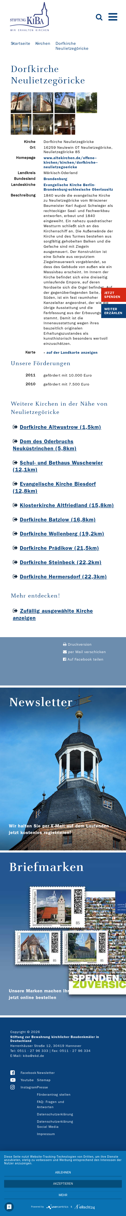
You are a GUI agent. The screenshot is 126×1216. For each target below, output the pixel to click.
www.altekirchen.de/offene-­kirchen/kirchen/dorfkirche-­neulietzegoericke (70, 162)
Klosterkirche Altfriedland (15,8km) (67, 505)
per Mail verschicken (84, 652)
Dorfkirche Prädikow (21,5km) (59, 548)
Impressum (46, 1134)
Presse (42, 1087)
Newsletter (46, 1073)
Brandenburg (55, 179)
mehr (63, 1195)
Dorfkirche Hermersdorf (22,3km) (63, 576)
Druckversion (77, 644)
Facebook (28, 1073)
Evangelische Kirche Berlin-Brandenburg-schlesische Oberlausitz (78, 187)
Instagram (29, 1087)
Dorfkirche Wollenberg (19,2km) (62, 534)
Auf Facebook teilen (83, 659)
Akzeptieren (63, 1184)
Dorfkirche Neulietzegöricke (72, 46)
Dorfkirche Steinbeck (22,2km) (61, 562)
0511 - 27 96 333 (32, 1051)
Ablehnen (63, 1172)
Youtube (27, 1080)
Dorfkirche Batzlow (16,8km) (58, 519)
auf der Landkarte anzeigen (72, 352)
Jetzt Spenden (112, 295)
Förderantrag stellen (54, 1094)
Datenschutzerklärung (55, 1114)
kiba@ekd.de (33, 1056)
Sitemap (44, 1080)
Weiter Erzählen (113, 311)
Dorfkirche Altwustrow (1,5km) (60, 427)
